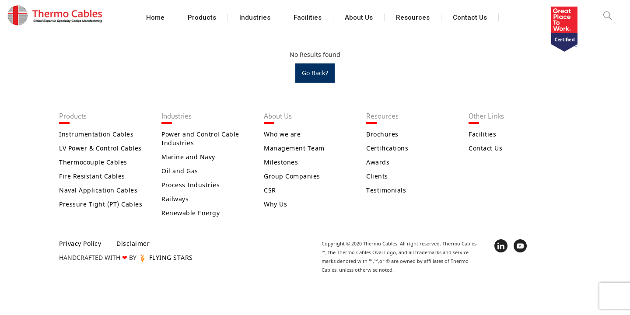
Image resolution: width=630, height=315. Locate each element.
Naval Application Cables (98, 190)
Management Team (294, 148)
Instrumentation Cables (96, 134)
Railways (175, 199)
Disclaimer (133, 243)
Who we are (282, 134)
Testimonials (386, 190)
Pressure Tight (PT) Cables (100, 204)
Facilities (308, 17)
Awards (377, 162)
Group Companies (292, 176)
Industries (254, 17)
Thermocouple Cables (93, 162)
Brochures (382, 134)
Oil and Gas (179, 171)
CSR (270, 190)
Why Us (275, 204)
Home (155, 17)
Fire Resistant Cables (92, 176)
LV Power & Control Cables (100, 148)
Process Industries (190, 185)
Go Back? (315, 73)
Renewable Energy (190, 213)
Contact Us (470, 17)
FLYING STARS (165, 257)
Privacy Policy (80, 243)
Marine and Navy (188, 157)
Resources (413, 17)
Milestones (281, 162)
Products (202, 17)
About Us (359, 17)
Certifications (387, 148)
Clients (377, 176)
